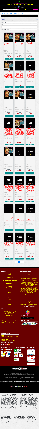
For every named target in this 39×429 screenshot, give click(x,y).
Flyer (25, 4)
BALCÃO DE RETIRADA (25, 284)
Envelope (28, 4)
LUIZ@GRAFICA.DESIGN (26, 1)
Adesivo (23, 4)
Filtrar (36, 19)
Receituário (10, 302)
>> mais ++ (19, 13)
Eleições (9, 304)
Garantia (9, 274)
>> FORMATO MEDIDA (13, 13)
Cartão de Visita (9, 4)
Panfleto (13, 4)
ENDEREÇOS (34, 283)
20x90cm (23, 13)
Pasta (32, 4)
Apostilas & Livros (10, 284)
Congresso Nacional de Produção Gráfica (10, 280)
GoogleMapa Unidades (9, 283)
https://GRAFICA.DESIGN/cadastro (29, 306)
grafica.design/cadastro (24, 2)
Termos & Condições (9, 287)
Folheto (20, 4)
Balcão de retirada (10, 277)
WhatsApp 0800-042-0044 (14, 1)
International (10, 286)
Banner (17, 4)
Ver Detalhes (9, 58)
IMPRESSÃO (6, 13)
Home (2, 13)
